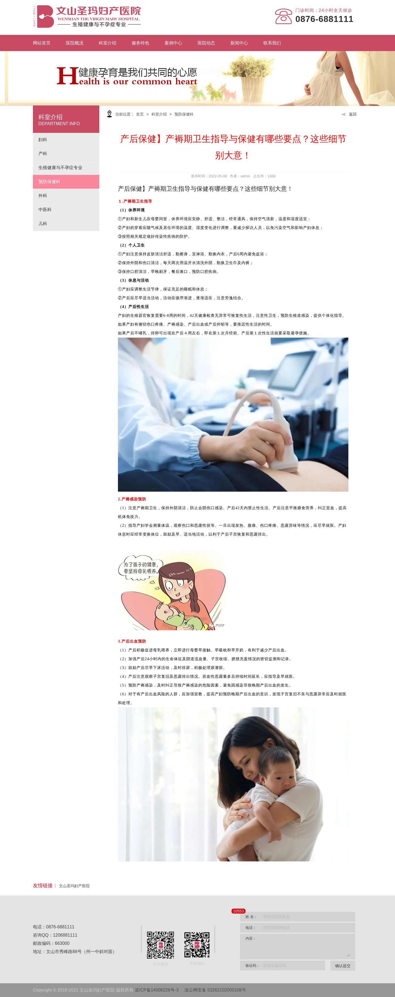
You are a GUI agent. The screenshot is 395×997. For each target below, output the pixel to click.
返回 (349, 114)
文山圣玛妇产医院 (74, 886)
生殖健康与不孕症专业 (60, 167)
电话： (251, 928)
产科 (42, 153)
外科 (42, 195)
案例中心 (173, 43)
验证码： (253, 966)
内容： (251, 938)
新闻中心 (239, 43)
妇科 (42, 139)
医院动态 (206, 43)
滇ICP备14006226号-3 (157, 990)
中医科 (45, 209)
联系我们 (272, 43)
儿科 (42, 223)
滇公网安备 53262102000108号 (215, 990)
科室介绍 (107, 43)
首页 (140, 114)
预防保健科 (49, 181)
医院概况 (74, 43)
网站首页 (41, 43)
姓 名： (251, 917)
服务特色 (140, 43)
